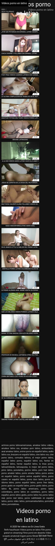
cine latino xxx (42, 454)
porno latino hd (35, 495)
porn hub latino (45, 470)
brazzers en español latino (23, 454)
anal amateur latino (10, 451)
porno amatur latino (31, 473)
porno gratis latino (38, 485)
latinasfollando (8, 467)
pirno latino (6, 470)
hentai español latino (27, 464)
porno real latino (15, 498)
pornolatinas (13, 504)
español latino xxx (33, 461)
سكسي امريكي (27, 542)
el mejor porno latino (42, 457)
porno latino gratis (18, 495)
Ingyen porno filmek (29, 536)
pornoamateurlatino (35, 501)
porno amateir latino (11, 473)
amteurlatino (47, 448)
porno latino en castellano (27, 492)
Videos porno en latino (30, 530)
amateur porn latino (30, 448)
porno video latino (16, 501)
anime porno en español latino (34, 451)
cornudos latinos (23, 457)
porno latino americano (26, 489)
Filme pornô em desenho (34, 533)
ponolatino (18, 470)
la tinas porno (46, 464)
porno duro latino (35, 479)
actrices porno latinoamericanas (16, 445)
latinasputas (22, 467)
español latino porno (11, 461)
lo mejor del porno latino (41, 467)
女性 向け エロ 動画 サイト (39, 539)
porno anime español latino (33, 476)
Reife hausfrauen (12, 530)
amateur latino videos (43, 445)
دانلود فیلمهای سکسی (16, 539)
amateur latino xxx (10, 448)
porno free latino (45, 482)
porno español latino (25, 482)
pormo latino (31, 470)
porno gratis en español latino (15, 485)
